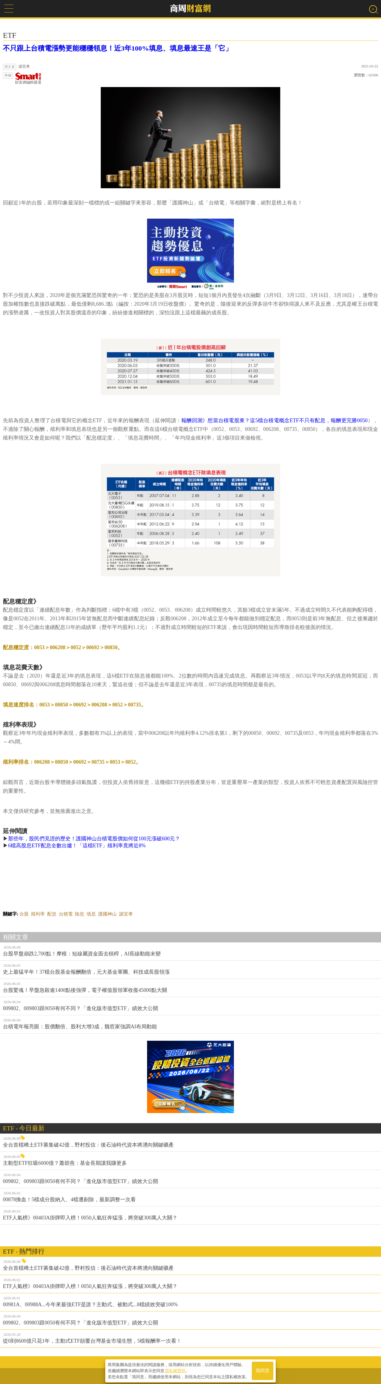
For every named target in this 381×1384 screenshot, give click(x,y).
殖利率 (38, 913)
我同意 (263, 1370)
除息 (79, 913)
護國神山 (107, 913)
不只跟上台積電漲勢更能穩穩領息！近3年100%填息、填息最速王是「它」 (117, 48)
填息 (91, 913)
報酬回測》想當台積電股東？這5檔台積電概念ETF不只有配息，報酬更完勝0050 (274, 420)
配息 (51, 913)
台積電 (66, 913)
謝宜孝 (126, 913)
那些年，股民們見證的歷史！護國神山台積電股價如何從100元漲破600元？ (94, 839)
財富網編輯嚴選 (28, 78)
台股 (24, 913)
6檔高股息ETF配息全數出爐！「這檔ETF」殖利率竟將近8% (77, 845)
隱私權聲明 (175, 1370)
